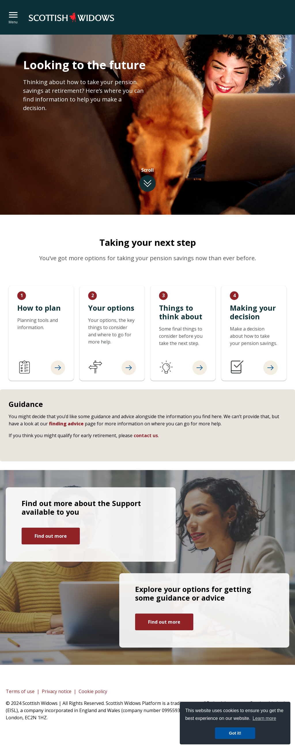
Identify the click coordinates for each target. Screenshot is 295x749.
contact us (146, 435)
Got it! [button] (235, 733)
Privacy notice (56, 691)
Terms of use (20, 691)
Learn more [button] (264, 718)
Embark (73, 17)
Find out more (51, 536)
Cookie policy (93, 691)
